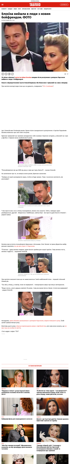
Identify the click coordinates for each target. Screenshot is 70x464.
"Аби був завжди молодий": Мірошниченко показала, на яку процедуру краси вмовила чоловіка (17, 447)
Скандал (10, 9)
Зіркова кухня (26, 9)
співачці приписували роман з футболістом (30, 326)
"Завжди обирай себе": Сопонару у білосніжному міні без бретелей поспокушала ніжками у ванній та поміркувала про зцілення (49, 448)
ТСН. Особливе (48, 86)
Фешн (15, 9)
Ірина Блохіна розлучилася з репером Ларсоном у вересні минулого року (34, 321)
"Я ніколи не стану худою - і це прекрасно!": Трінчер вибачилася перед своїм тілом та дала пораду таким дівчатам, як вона (52, 392)
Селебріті (3, 9)
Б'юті (19, 9)
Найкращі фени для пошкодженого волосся (17, 419)
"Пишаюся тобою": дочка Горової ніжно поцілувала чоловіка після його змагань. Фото (16, 392)
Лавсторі (33, 9)
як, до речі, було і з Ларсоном (24, 246)
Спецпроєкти (47, 9)
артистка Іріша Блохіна (23, 77)
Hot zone (40, 9)
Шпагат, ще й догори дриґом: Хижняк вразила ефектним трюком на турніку (52, 420)
